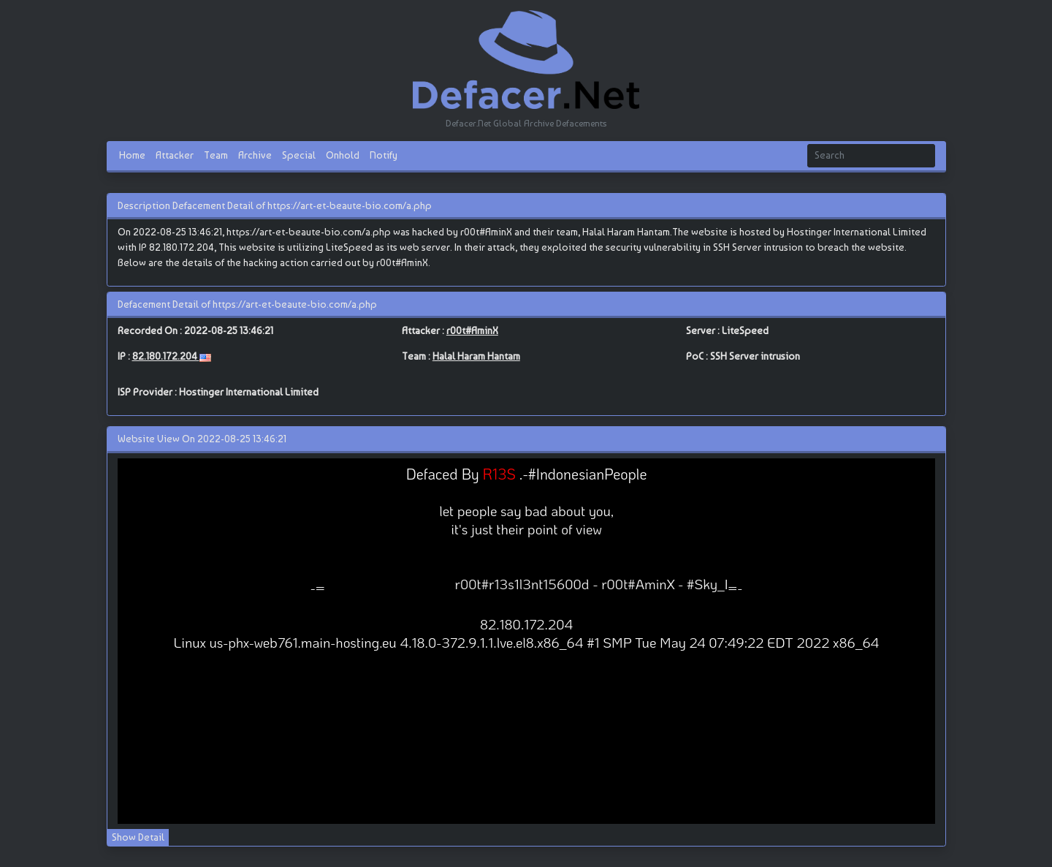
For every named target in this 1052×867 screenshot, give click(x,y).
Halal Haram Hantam (476, 356)
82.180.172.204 (165, 356)
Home (132, 155)
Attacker (175, 155)
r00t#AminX (472, 330)
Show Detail (138, 837)
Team (216, 155)
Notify (383, 155)
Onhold (342, 155)
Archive (255, 155)
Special (299, 155)
